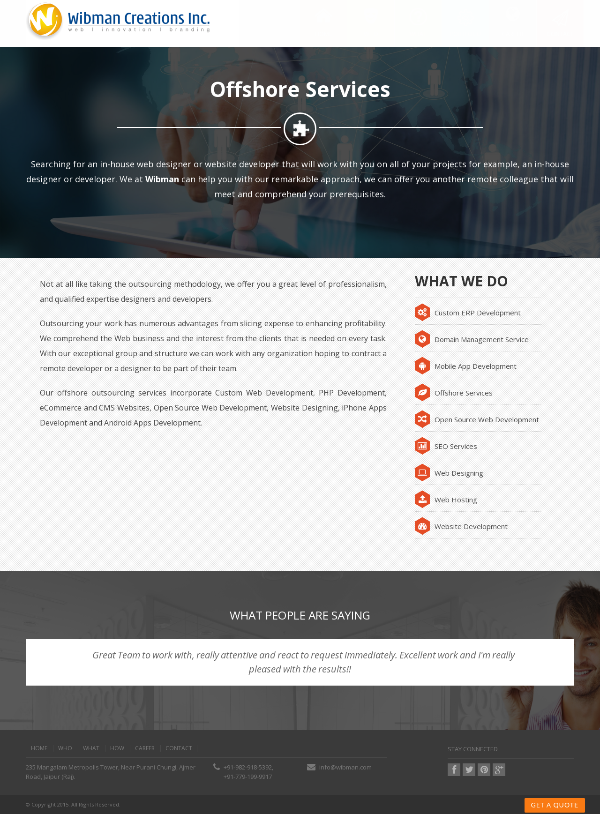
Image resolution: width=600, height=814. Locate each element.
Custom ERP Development (468, 312)
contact (178, 748)
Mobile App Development (466, 366)
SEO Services (446, 446)
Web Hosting (446, 499)
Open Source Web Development (477, 419)
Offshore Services (454, 392)
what (91, 748)
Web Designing (449, 473)
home (39, 748)
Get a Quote (554, 805)
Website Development (461, 526)
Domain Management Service (472, 339)
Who (65, 748)
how (117, 748)
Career (145, 748)
